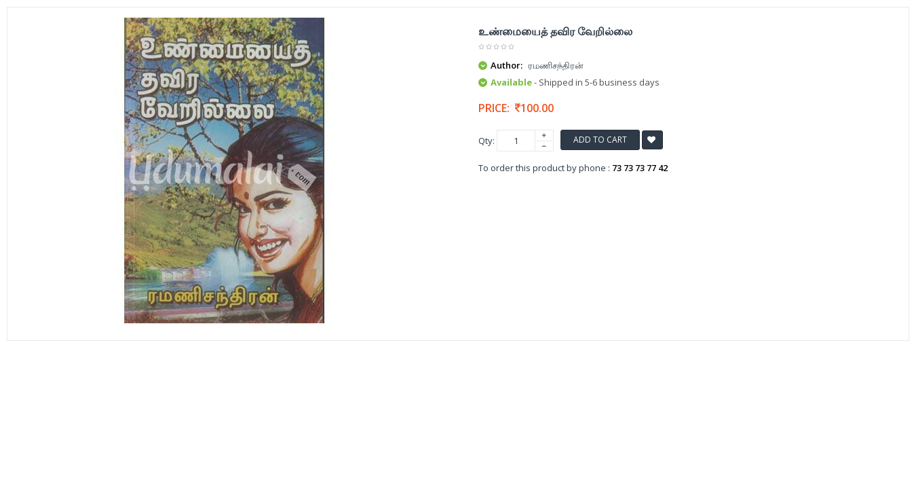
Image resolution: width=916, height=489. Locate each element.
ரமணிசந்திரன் (556, 65)
